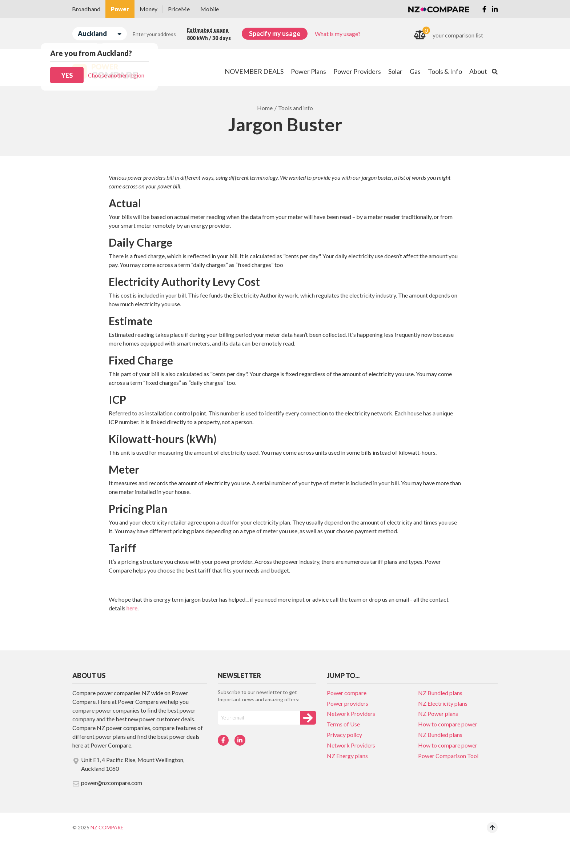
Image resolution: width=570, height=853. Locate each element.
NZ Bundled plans (440, 692)
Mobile (209, 8)
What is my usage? (338, 33)
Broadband (86, 8)
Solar (395, 71)
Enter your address (154, 34)
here (132, 608)
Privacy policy (344, 734)
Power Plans (308, 71)
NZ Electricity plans (442, 703)
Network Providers (351, 713)
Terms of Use (343, 724)
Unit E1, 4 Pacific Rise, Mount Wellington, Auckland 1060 (128, 764)
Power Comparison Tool (448, 755)
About (478, 71)
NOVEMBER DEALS (254, 71)
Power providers (347, 703)
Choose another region (116, 75)
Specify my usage (274, 33)
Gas (415, 71)
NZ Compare (107, 827)
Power (120, 8)
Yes (67, 75)
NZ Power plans (438, 713)
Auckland (99, 34)
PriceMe (179, 8)
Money (148, 8)
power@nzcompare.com (107, 783)
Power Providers (357, 71)
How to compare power (447, 724)
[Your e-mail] (259, 718)
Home (265, 107)
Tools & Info (445, 71)
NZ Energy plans (347, 755)
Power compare (346, 692)
